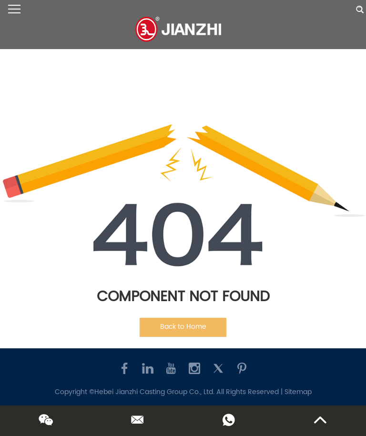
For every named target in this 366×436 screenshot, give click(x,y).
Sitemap (298, 391)
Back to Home (183, 326)
